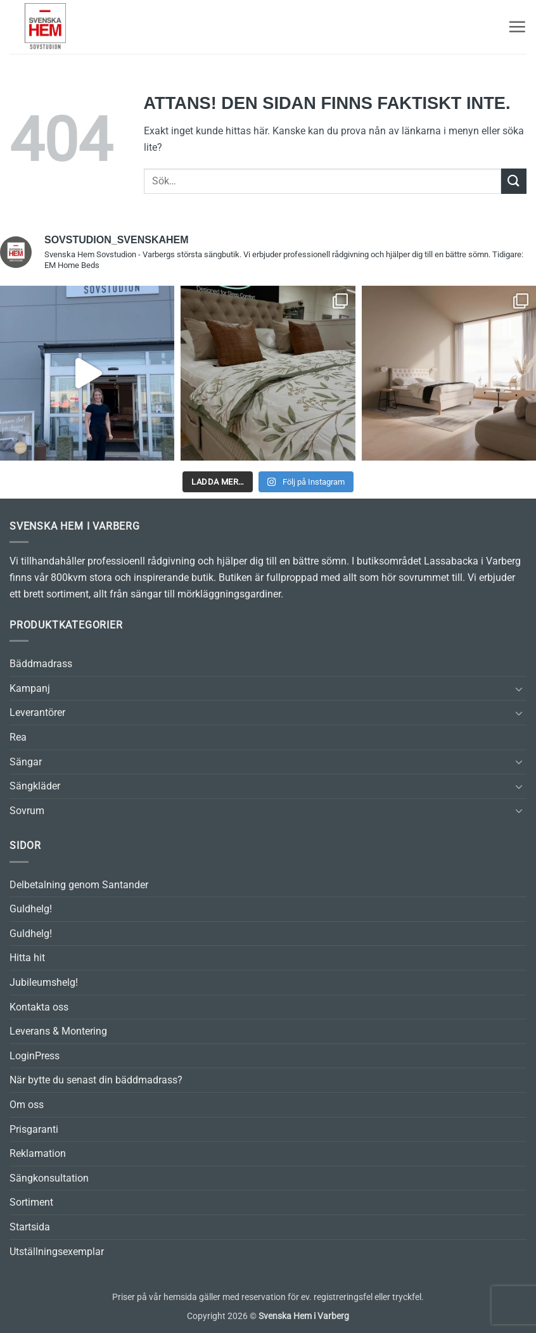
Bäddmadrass (41, 664)
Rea (18, 737)
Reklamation (38, 1153)
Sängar (26, 762)
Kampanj (30, 688)
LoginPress (35, 1056)
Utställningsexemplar (57, 1252)
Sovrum (27, 811)
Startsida (30, 1227)
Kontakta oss (39, 1007)
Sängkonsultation (49, 1178)
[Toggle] (518, 688)
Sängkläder (35, 786)
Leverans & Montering (58, 1031)
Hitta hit (27, 958)
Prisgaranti (34, 1129)
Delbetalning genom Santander (79, 885)
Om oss (27, 1105)
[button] (516, 26)
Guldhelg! (31, 909)
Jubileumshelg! (44, 982)
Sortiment (31, 1202)
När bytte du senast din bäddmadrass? (96, 1080)
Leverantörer (37, 712)
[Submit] (513, 181)
